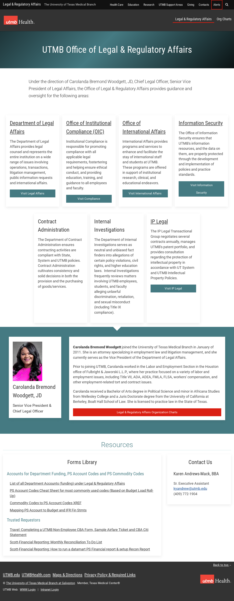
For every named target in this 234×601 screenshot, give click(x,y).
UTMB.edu (11, 574)
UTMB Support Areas (171, 4)
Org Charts (224, 19)
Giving (190, 4)
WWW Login (28, 589)
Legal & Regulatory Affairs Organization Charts (147, 412)
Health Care (116, 4)
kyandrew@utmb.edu (190, 489)
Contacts (204, 4)
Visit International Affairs (145, 193)
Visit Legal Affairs (32, 193)
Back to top (222, 565)
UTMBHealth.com (36, 574)
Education (133, 4)
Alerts (216, 4)
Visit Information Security (201, 188)
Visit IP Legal (173, 288)
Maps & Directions (67, 574)
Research (149, 4)
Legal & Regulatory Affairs (22, 4)
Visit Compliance (89, 199)
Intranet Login (50, 589)
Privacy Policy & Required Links (110, 574)
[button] (226, 4)
